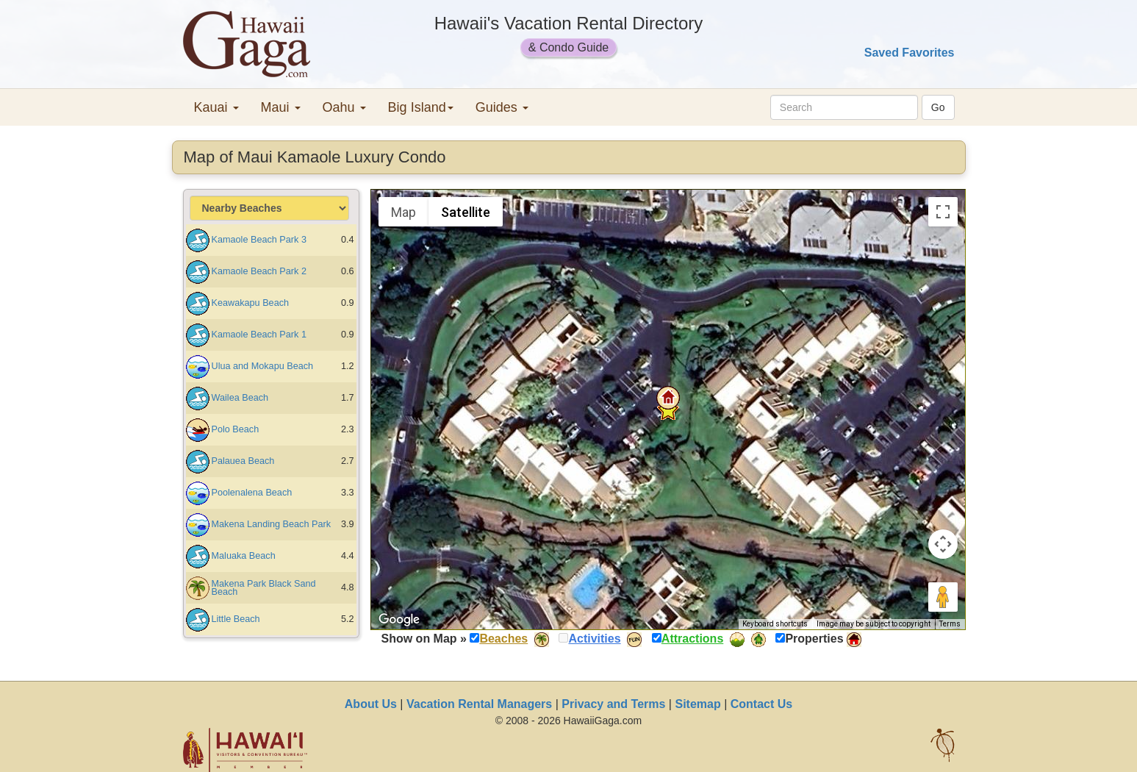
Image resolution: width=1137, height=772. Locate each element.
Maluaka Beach (244, 556)
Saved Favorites (909, 52)
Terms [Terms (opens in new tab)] (950, 624)
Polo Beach (235, 429)
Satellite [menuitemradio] (465, 212)
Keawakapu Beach (251, 303)
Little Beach (236, 619)
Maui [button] (281, 107)
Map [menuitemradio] (403, 212)
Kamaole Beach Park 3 (259, 240)
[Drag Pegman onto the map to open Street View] (943, 597)
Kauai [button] (216, 107)
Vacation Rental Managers (479, 704)
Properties (814, 638)
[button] (668, 398)
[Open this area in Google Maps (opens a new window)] (399, 619)
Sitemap (697, 704)
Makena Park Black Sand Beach (264, 588)
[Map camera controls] (943, 544)
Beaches (503, 638)
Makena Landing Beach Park (271, 524)
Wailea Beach (240, 398)
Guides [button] (502, 107)
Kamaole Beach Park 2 (259, 271)
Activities (594, 638)
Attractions (692, 638)
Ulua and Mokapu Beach (263, 366)
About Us (371, 704)
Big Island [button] (420, 107)
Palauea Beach (243, 461)
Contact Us (761, 704)
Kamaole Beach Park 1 (259, 334)
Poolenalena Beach (252, 492)
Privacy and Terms (613, 704)
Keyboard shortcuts (775, 624)
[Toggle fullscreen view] (943, 211)
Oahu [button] (344, 107)
